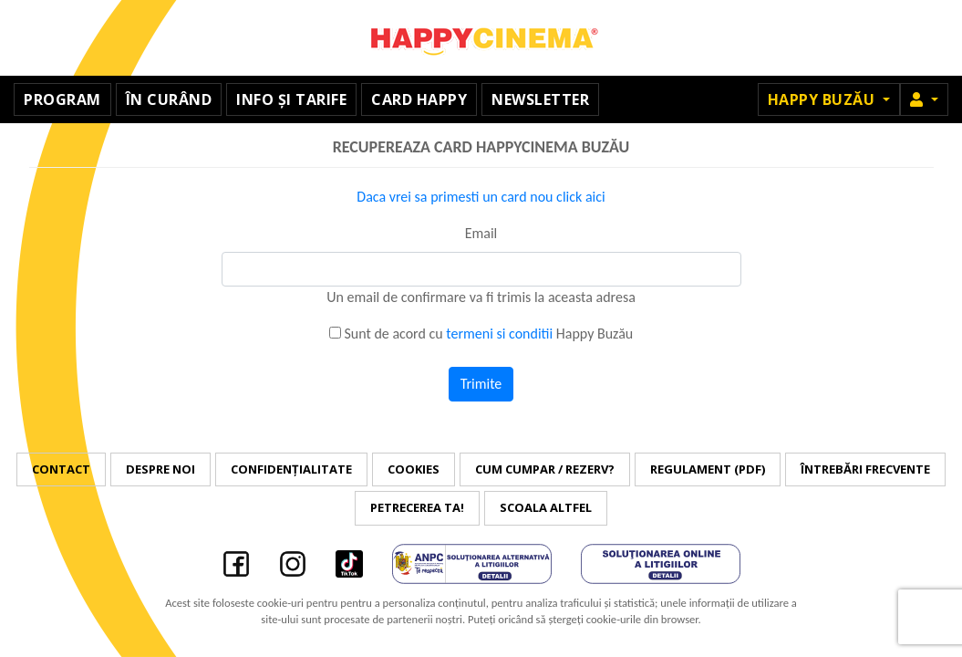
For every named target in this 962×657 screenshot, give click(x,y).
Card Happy (419, 99)
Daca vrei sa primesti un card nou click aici (481, 196)
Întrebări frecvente (865, 469)
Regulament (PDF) (707, 469)
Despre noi (160, 469)
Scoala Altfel (546, 507)
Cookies (414, 469)
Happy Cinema (481, 38)
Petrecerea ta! (417, 507)
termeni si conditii (499, 333)
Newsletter (540, 99)
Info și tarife (291, 99)
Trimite (481, 383)
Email (481, 233)
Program (62, 99)
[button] (924, 99)
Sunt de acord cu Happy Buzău (481, 333)
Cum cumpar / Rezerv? (545, 469)
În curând (169, 99)
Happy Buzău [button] (823, 99)
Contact (61, 469)
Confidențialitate (291, 469)
